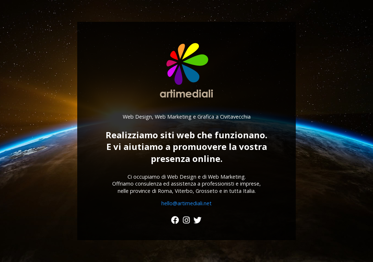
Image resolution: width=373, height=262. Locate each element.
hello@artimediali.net (186, 203)
